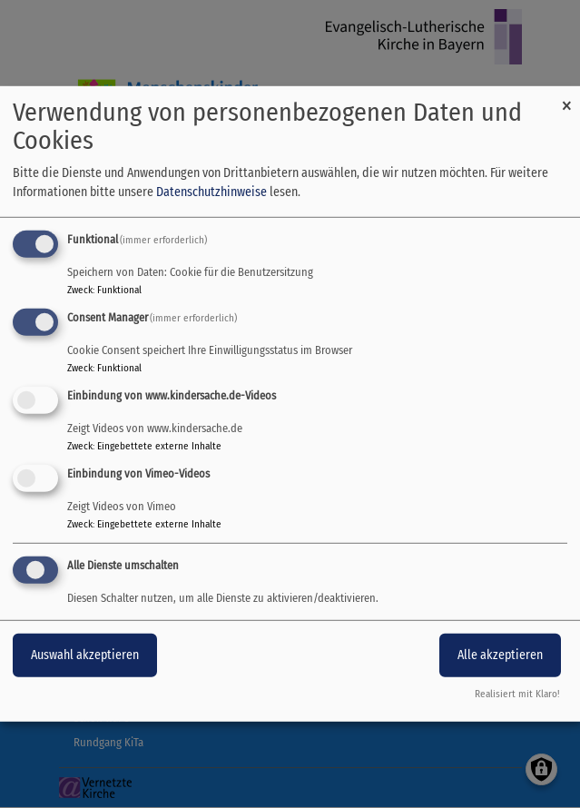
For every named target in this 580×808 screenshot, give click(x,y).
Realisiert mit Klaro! (517, 694)
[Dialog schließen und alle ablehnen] (566, 97)
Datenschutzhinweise (211, 192)
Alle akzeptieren (500, 654)
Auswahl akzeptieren (85, 654)
